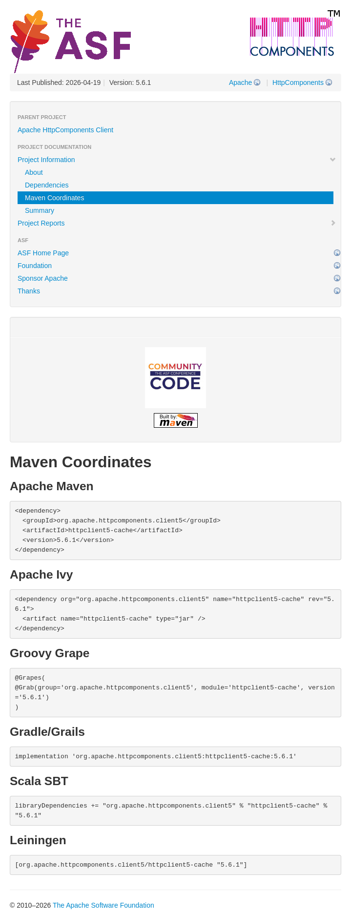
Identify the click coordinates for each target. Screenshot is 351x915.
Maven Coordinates (54, 198)
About (34, 172)
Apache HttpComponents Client (65, 130)
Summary (39, 210)
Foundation (35, 266)
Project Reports (177, 223)
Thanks (29, 291)
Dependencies (47, 185)
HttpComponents (298, 82)
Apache (240, 82)
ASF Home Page (43, 253)
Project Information (177, 160)
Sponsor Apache (43, 278)
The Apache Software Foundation (103, 905)
